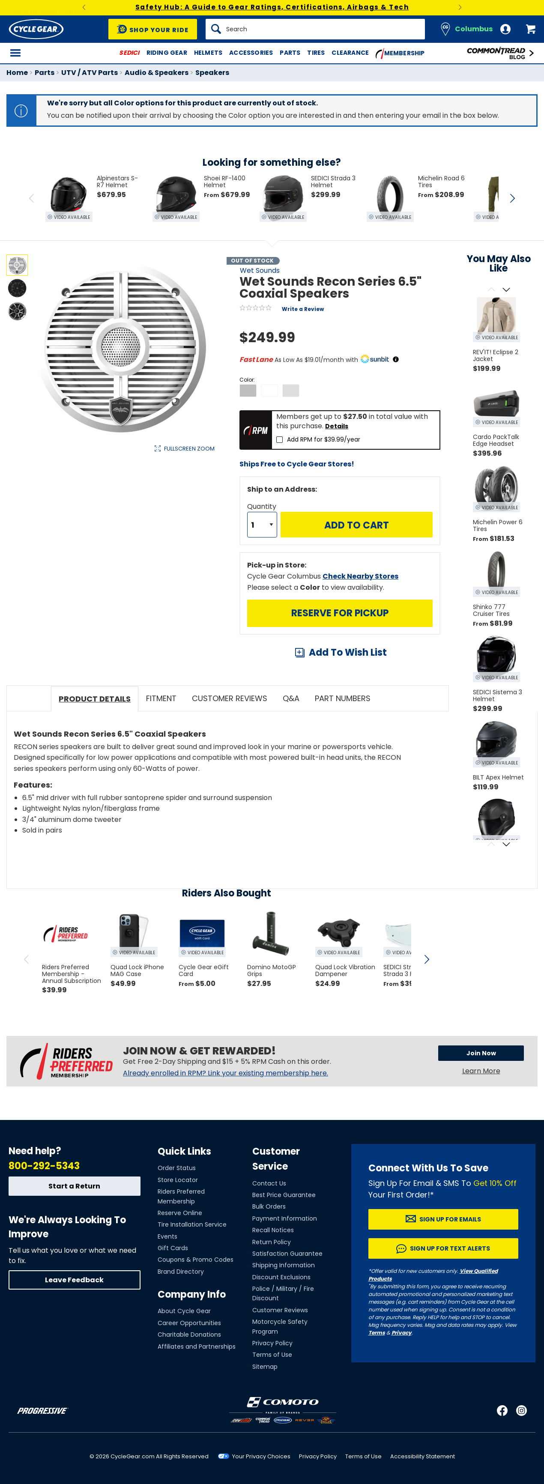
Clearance (350, 52)
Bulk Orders (269, 1206)
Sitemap (265, 1366)
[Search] (315, 29)
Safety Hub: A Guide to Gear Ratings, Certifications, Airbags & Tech (272, 7)
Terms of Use (272, 1354)
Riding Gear (166, 52)
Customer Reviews (280, 1310)
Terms (376, 1332)
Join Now (481, 1053)
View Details (139, 536)
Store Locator (178, 1180)
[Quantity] (262, 524)
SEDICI (129, 52)
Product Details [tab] (95, 698)
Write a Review (303, 309)
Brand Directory (181, 1271)
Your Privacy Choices (261, 1456)
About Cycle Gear (184, 1311)
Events (167, 1236)
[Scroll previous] (491, 290)
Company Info (192, 1294)
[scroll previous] (26, 959)
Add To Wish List (348, 652)
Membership (400, 53)
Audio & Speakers (156, 73)
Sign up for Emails (450, 1219)
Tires (316, 52)
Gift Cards (173, 1248)
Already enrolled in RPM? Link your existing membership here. (225, 1073)
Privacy (402, 1332)
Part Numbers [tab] (343, 698)
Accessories (251, 52)
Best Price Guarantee (284, 1195)
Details (336, 426)
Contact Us (269, 1183)
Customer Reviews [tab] (229, 698)
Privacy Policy (272, 1343)
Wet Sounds (260, 270)
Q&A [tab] (291, 698)
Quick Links (184, 1151)
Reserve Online (180, 1213)
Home (17, 73)
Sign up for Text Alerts (450, 1248)
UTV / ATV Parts (89, 73)
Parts (290, 52)
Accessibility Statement (422, 1456)
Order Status (177, 1168)
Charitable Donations (189, 1334)
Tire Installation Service (192, 1224)
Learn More (481, 1071)
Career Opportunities (189, 1323)
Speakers (212, 73)
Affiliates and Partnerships (197, 1346)
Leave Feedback (74, 1280)
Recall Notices (273, 1230)
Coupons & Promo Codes (195, 1259)
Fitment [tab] (161, 698)
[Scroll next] (506, 290)
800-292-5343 (44, 1166)
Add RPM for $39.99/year (323, 439)
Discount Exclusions (281, 1277)
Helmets (208, 52)
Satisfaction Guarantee (287, 1253)
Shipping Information (283, 1265)
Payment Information (284, 1218)
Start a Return (74, 1186)
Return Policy (271, 1242)
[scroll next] (426, 959)
